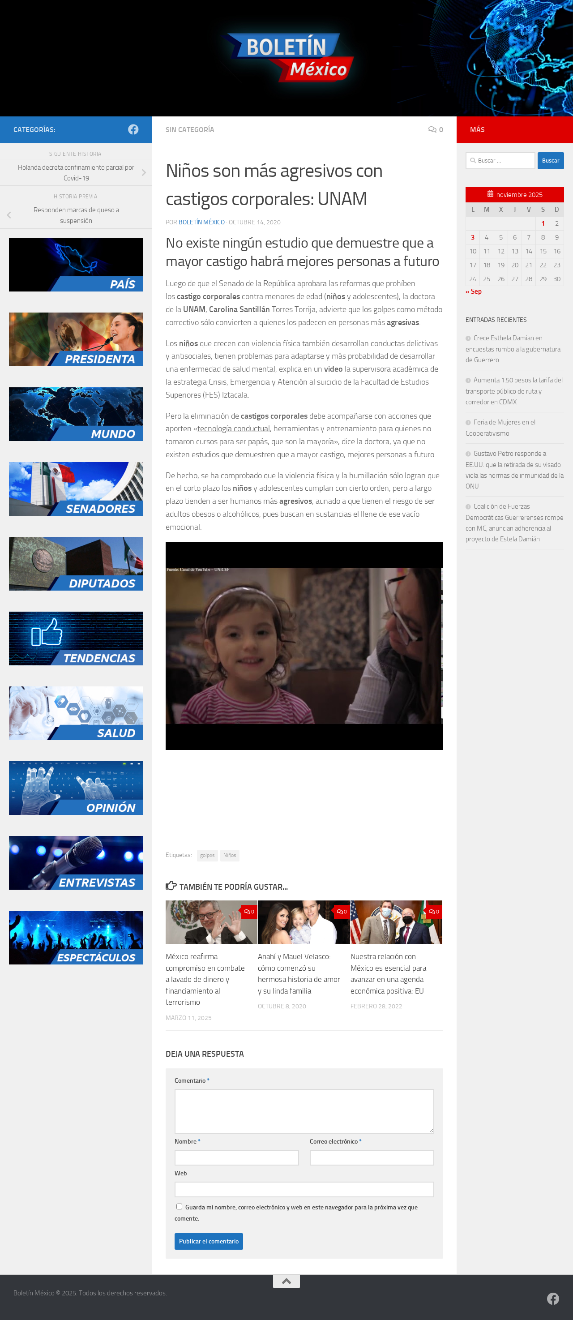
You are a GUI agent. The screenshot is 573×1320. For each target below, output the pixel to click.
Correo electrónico (336, 1141)
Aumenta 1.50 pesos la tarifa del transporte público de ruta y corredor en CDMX (514, 391)
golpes (207, 855)
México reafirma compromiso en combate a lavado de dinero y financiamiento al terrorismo (205, 979)
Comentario (192, 1080)
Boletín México (202, 222)
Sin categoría (190, 129)
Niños (229, 855)
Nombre (188, 1141)
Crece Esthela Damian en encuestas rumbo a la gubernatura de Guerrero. (513, 349)
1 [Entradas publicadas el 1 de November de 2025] (543, 223)
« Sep (474, 291)
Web (181, 1173)
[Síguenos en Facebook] (133, 129)
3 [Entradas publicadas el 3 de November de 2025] (473, 237)
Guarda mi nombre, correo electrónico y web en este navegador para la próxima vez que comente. (296, 1213)
